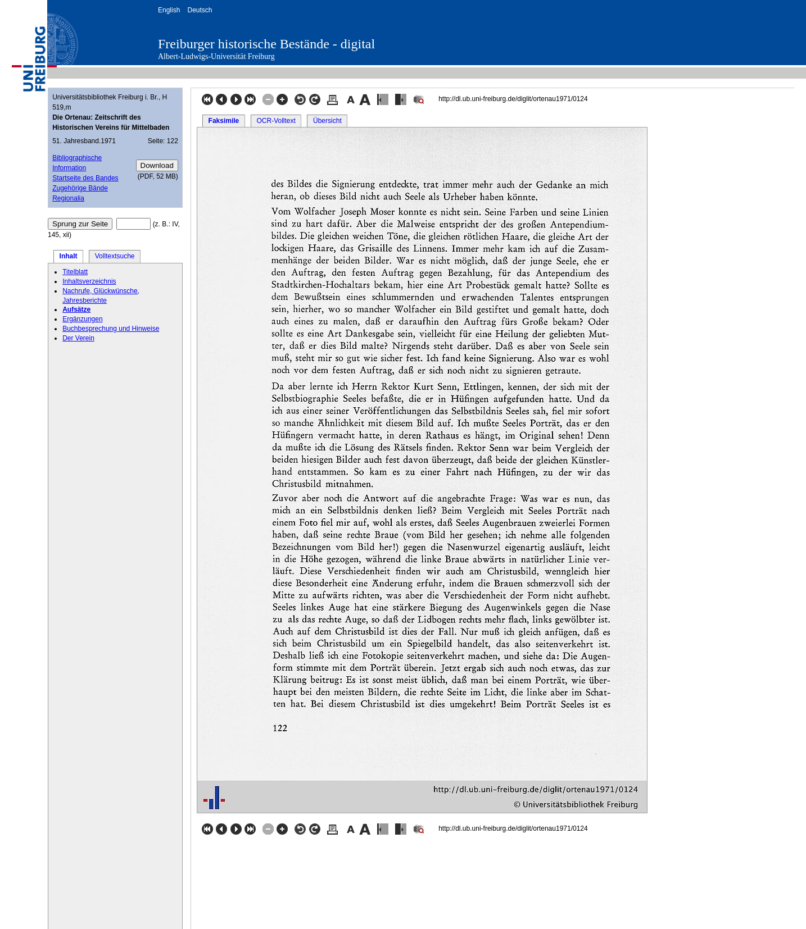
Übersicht (327, 121)
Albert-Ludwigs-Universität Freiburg (216, 56)
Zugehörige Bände (80, 188)
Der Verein (78, 338)
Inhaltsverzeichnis (89, 281)
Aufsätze (76, 309)
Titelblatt (75, 272)
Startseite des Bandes (85, 178)
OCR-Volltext (275, 121)
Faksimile (224, 121)
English (169, 10)
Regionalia (68, 198)
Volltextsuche (115, 256)
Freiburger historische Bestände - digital (266, 44)
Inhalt (69, 256)
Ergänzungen (82, 319)
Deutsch (199, 10)
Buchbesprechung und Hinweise (110, 329)
